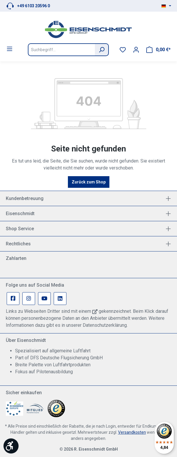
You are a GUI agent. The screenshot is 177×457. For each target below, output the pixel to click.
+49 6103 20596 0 (33, 5)
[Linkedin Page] (60, 298)
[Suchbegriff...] (61, 49)
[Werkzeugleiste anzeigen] (11, 446)
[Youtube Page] (44, 298)
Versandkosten (132, 432)
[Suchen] (102, 49)
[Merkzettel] (122, 49)
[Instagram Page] (29, 298)
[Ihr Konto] (136, 49)
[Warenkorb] (158, 49)
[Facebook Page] (13, 298)
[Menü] (9, 48)
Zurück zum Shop (89, 182)
